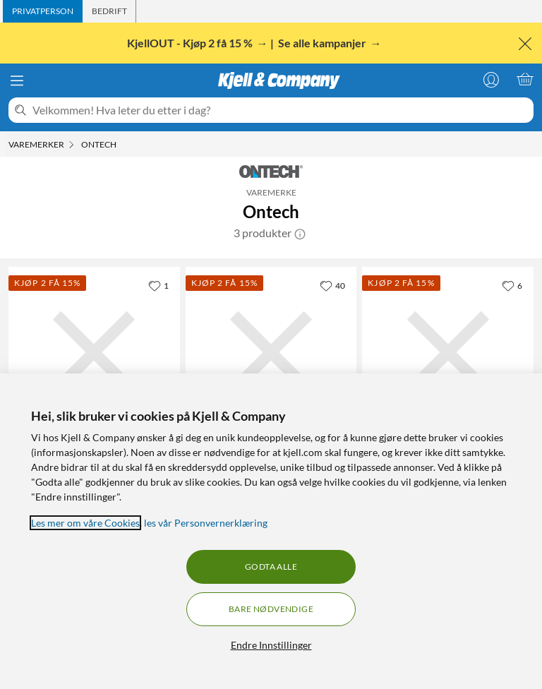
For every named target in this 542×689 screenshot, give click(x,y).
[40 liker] (332, 285)
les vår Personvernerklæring (205, 523)
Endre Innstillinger (271, 645)
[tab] (43, 11)
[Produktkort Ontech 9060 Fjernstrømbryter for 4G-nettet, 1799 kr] (94, 352)
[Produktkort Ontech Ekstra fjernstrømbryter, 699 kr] (271, 352)
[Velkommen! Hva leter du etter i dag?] (280, 110)
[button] (299, 232)
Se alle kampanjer (323, 42)
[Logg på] (491, 79)
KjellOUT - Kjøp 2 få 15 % (191, 42)
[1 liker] (158, 285)
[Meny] (17, 80)
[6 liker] (512, 285)
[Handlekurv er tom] (525, 79)
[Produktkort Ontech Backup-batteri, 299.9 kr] (448, 352)
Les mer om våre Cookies (85, 523)
